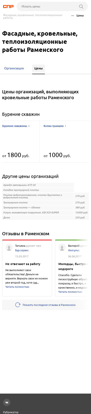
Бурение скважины (16, 126)
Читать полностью (17, 286)
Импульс (74, 250)
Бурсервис (22, 250)
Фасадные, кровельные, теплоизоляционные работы (32, 16)
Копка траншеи (55, 126)
